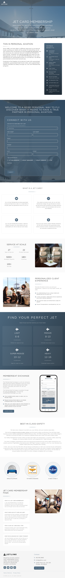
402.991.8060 (40, 557)
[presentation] (16, 167)
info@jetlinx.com (41, 560)
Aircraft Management (27, 160)
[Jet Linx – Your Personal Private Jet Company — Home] (4, 3)
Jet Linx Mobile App (10, 391)
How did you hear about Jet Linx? (16, 123)
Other (50, 160)
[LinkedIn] (11, 567)
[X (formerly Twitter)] (5, 567)
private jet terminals (32, 51)
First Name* (10, 132)
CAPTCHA (9, 163)
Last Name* (36, 132)
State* (34, 151)
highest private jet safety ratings (20, 432)
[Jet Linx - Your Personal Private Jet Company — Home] (10, 555)
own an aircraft (23, 54)
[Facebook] (8, 567)
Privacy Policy (16, 572)
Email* (9, 138)
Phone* (9, 144)
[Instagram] (14, 567)
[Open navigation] (63, 3)
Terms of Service (8, 572)
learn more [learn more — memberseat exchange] (9, 411)
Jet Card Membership (14, 160)
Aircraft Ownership (41, 160)
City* (8, 151)
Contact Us (39, 568)
